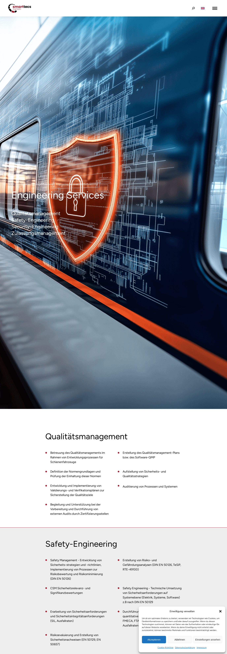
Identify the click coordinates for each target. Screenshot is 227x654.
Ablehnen (179, 639)
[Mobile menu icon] (215, 8)
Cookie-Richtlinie (165, 647)
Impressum (202, 647)
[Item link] (46, 453)
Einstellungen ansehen (207, 639)
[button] (220, 611)
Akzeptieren (153, 639)
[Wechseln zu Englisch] (202, 8)
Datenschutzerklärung (185, 647)
